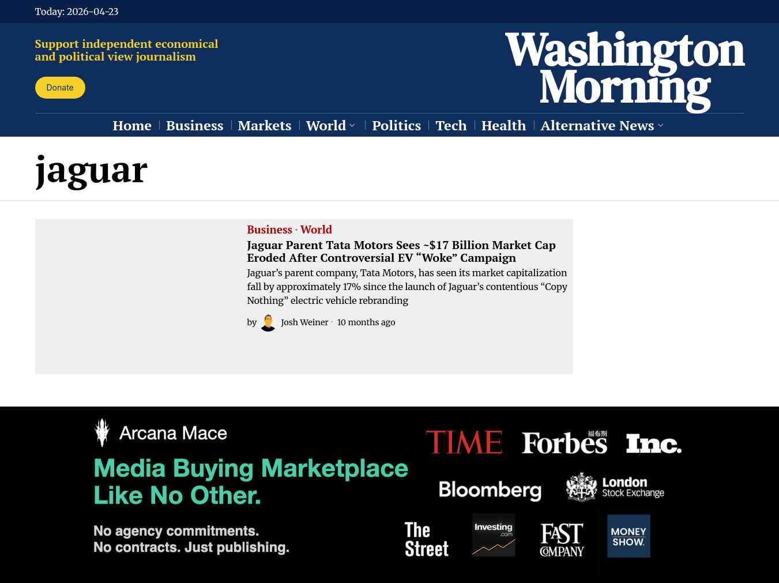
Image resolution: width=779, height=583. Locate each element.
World (316, 230)
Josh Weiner (293, 322)
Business (270, 230)
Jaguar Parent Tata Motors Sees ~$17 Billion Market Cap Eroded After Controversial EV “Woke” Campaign (401, 251)
